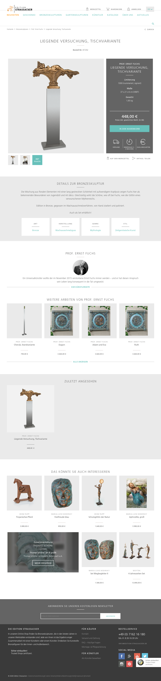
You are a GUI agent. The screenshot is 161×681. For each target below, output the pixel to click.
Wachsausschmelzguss (65, 230)
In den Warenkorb (129, 129)
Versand (116, 143)
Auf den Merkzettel (117, 159)
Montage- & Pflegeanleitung (94, 647)
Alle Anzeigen (80, 362)
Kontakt (85, 634)
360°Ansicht (37, 160)
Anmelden (134, 9)
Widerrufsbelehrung (63, 676)
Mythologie (95, 230)
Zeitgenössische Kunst (125, 230)
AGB (73, 676)
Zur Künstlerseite (80, 287)
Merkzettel (93, 9)
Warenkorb (114, 9)
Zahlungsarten (143, 143)
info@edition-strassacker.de (133, 644)
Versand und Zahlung (91, 638)
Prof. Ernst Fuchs (37, 29)
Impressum (80, 676)
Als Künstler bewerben (91, 658)
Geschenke (29, 15)
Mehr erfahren (43, 563)
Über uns (127, 15)
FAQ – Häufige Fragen (91, 642)
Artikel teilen (141, 159)
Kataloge (112, 15)
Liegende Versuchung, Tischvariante (58, 29)
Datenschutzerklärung (36, 676)
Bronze (35, 230)
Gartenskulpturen (77, 15)
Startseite (10, 29)
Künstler (97, 15)
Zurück (149, 29)
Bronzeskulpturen (51, 15)
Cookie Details (50, 676)
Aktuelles (143, 15)
